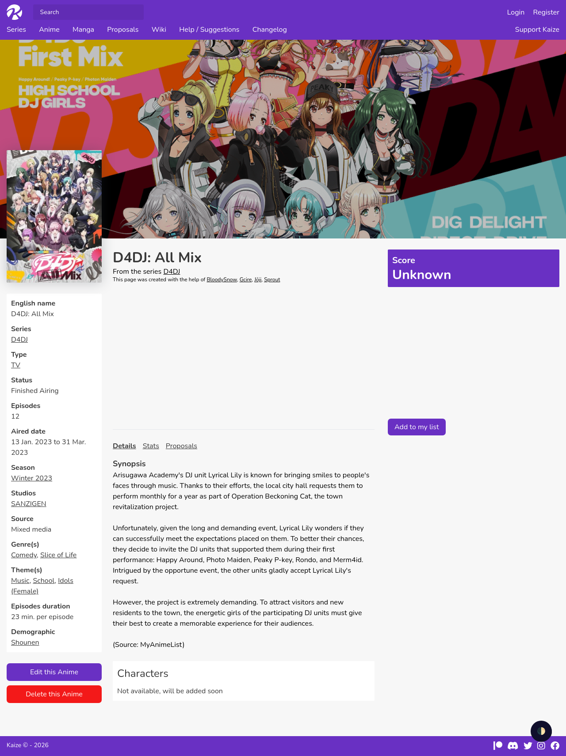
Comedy (24, 555)
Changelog (269, 29)
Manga (83, 29)
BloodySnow (222, 279)
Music (20, 581)
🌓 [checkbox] (541, 731)
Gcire (246, 279)
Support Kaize (537, 29)
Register (546, 12)
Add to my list (416, 427)
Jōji (257, 279)
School (43, 581)
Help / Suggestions (209, 29)
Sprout (272, 279)
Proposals (122, 29)
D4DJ (19, 339)
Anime (49, 29)
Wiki (159, 29)
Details (124, 446)
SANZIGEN (28, 504)
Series (16, 29)
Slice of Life (58, 555)
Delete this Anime (54, 694)
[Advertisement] (244, 356)
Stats (151, 446)
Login (516, 12)
